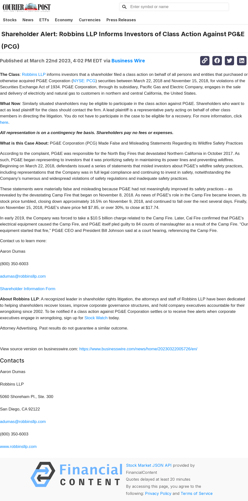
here (4, 122)
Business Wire (128, 61)
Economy (64, 19)
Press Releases (121, 19)
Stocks (10, 19)
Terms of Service (197, 493)
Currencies (90, 19)
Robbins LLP (34, 74)
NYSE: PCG (84, 81)
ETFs (44, 19)
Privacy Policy (158, 493)
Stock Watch (96, 318)
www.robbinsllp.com (18, 446)
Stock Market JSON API (149, 465)
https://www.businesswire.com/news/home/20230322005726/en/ (138, 349)
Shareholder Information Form (27, 288)
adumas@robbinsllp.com (23, 276)
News (27, 19)
